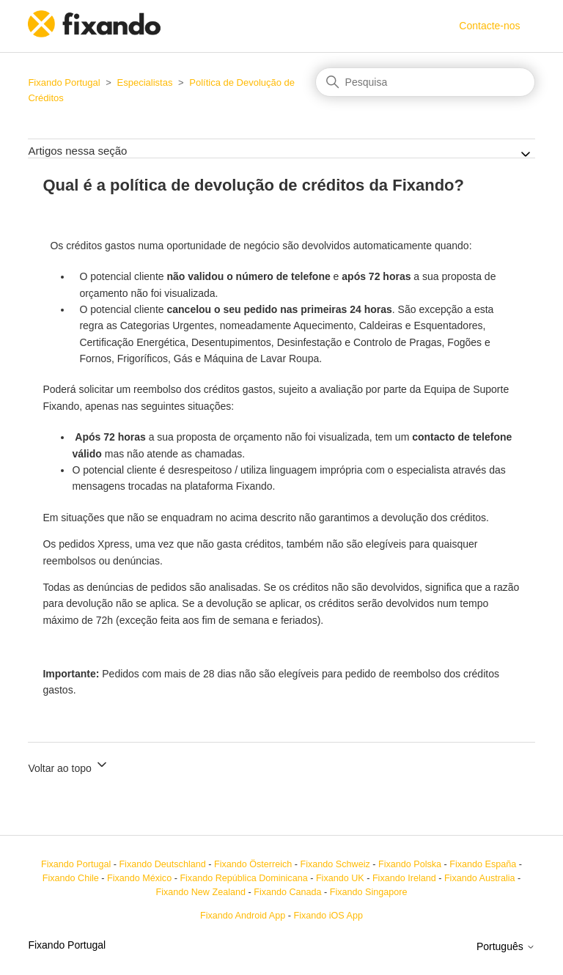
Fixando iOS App (328, 915)
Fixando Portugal (64, 82)
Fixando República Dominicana (243, 878)
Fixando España (482, 864)
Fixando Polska (409, 864)
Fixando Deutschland (162, 864)
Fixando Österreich (253, 864)
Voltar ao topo (68, 765)
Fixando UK (340, 878)
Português (505, 946)
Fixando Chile (71, 878)
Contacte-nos (489, 26)
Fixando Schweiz (335, 864)
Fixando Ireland (404, 878)
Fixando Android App (242, 915)
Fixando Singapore (369, 892)
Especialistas (145, 82)
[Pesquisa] (425, 82)
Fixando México (139, 878)
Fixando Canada (287, 892)
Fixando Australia (479, 878)
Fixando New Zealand (200, 892)
